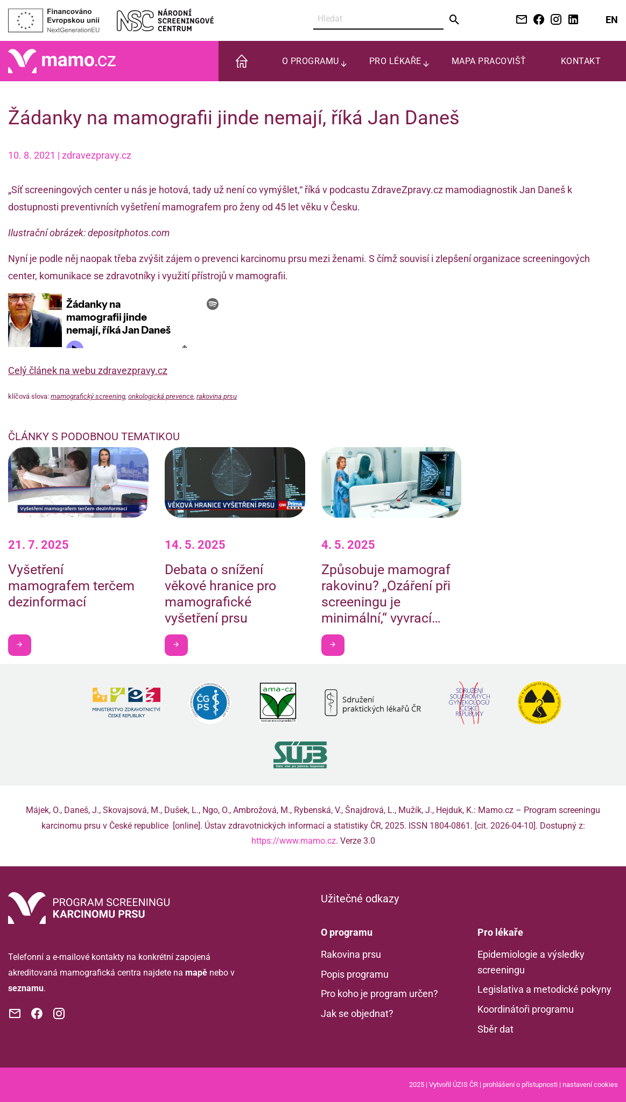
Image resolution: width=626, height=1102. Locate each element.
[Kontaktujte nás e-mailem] (519, 20)
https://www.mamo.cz (293, 841)
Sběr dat (495, 1029)
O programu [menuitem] (310, 61)
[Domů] (62, 60)
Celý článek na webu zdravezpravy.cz (87, 370)
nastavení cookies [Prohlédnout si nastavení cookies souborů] (590, 1084)
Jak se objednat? (357, 1013)
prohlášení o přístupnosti (520, 1084)
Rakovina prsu (351, 954)
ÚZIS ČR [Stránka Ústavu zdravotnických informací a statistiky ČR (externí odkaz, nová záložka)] (465, 1084)
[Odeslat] (455, 20)
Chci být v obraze (23, 644)
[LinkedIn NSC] (571, 20)
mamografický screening (88, 396)
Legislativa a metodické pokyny (544, 989)
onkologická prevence (161, 396)
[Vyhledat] (378, 19)
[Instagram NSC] (553, 20)
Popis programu (355, 974)
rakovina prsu (216, 396)
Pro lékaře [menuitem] (395, 61)
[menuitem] (242, 61)
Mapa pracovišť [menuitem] (489, 61)
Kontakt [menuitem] (581, 61)
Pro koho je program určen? (379, 993)
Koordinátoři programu (525, 1009)
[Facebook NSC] (536, 20)
